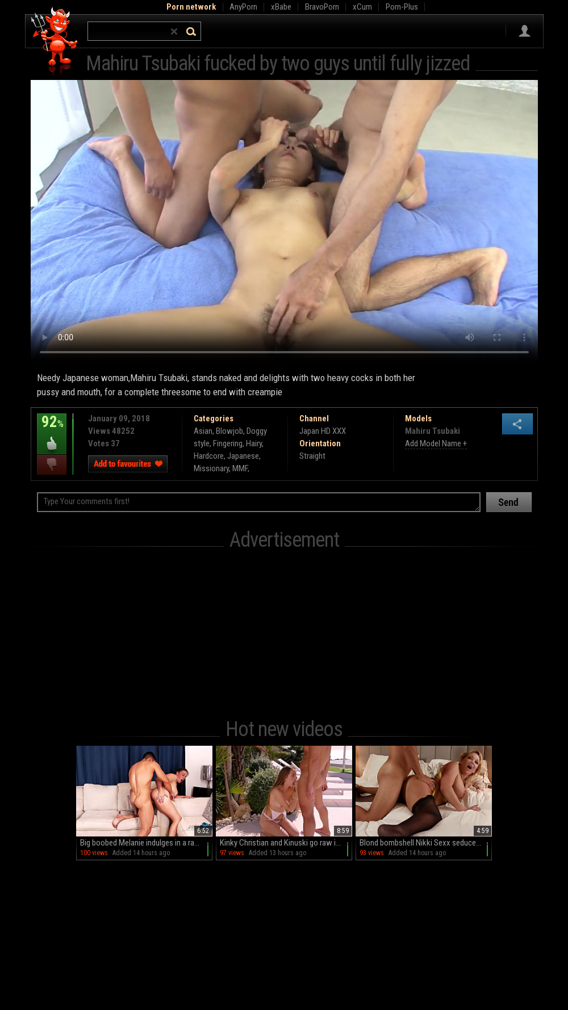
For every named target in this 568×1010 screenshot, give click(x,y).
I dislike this (51, 465)
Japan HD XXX (322, 431)
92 (51, 429)
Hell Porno (55, 42)
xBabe (281, 7)
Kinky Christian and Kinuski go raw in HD (285, 843)
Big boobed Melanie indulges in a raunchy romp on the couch (146, 843)
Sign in (525, 31)
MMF (240, 468)
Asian (203, 431)
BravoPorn (322, 7)
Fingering (228, 443)
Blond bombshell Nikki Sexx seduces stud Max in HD (426, 843)
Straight (312, 456)
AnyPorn (243, 7)
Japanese (243, 456)
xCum (362, 7)
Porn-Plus (402, 7)
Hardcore (209, 456)
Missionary (211, 468)
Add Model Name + (436, 443)
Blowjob (229, 431)
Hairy (254, 443)
